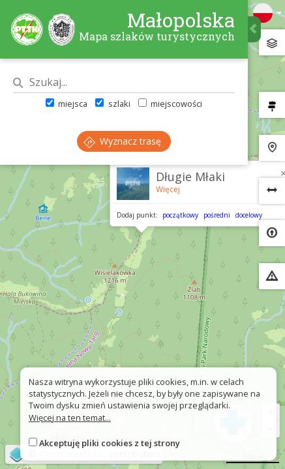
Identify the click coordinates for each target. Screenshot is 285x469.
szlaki (112, 103)
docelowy (248, 215)
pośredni (216, 215)
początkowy (180, 215)
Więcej (168, 189)
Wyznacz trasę (122, 141)
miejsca (66, 103)
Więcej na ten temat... (70, 417)
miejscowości (170, 103)
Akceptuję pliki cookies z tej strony (109, 443)
